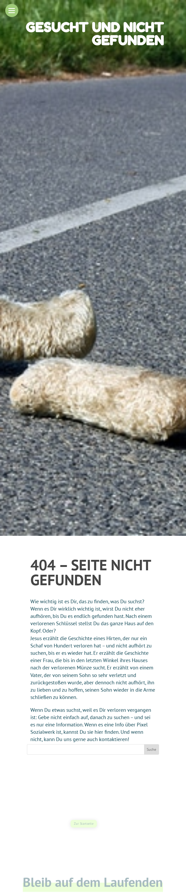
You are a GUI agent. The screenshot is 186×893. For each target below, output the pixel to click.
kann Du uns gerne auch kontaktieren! (86, 739)
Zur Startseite (84, 823)
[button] (11, 10)
